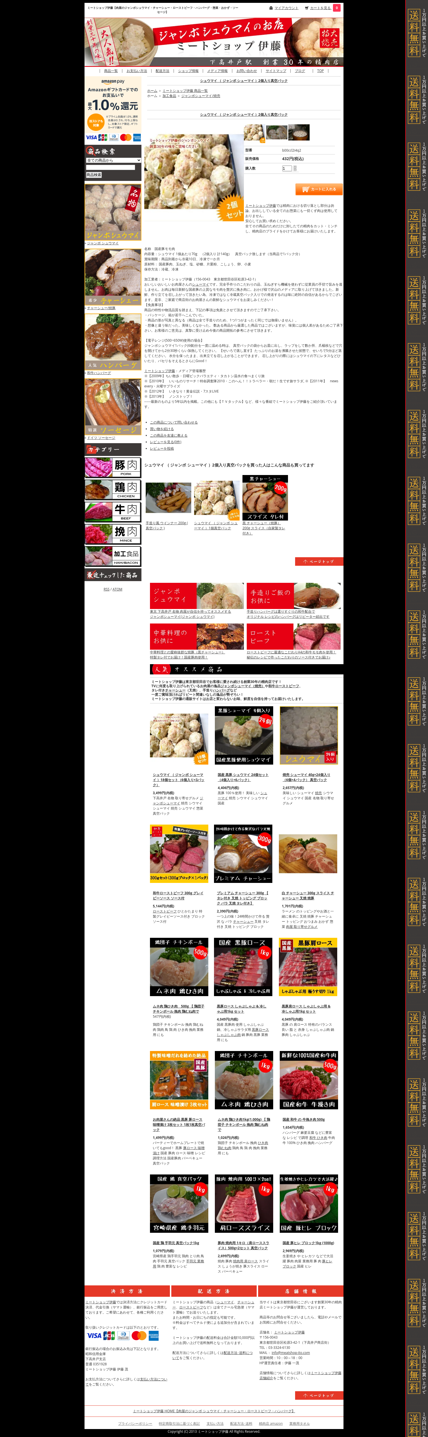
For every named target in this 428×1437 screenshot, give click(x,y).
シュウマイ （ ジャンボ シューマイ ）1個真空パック (216, 525)
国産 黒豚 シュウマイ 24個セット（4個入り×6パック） (243, 777)
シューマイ (200, 284)
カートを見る (321, 7)
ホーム (152, 90)
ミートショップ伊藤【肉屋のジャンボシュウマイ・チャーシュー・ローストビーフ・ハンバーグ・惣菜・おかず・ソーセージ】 (162, 10)
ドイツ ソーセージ (101, 437)
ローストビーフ (165, 911)
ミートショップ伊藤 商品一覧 (185, 90)
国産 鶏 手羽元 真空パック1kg (176, 1242)
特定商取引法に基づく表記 (179, 1423)
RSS (107, 589)
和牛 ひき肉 (318, 1137)
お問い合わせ (246, 70)
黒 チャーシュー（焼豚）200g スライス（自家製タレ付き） (263, 528)
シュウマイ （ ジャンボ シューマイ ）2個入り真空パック (243, 80)
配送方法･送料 (241, 1423)
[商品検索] (110, 167)
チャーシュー (175, 690)
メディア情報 (217, 70)
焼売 (318, 792)
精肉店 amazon (271, 1423)
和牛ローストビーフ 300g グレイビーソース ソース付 (178, 896)
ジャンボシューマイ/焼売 (200, 95)
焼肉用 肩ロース (245, 1261)
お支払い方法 (137, 70)
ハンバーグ (221, 690)
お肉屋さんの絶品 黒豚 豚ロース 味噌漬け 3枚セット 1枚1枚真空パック (179, 1124)
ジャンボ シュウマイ (103, 243)
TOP (320, 70)
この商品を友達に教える (169, 435)
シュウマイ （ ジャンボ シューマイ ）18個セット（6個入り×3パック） (178, 779)
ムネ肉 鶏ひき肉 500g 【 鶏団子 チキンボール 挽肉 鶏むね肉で (178, 1009)
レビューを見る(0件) (165, 441)
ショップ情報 (188, 70)
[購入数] (287, 168)
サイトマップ (276, 70)
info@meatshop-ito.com (291, 1352)
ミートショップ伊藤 (260, 205)
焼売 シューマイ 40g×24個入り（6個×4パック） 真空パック (306, 777)
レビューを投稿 (162, 448)
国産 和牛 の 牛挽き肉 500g (304, 1119)
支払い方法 (215, 1423)
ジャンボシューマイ (178, 801)
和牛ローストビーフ (283, 686)
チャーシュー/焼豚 (101, 307)
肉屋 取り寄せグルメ (302, 926)
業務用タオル (299, 1423)
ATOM (117, 589)
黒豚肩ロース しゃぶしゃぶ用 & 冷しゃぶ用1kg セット (306, 1009)
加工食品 (169, 95)
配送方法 (162, 70)
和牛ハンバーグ (99, 372)
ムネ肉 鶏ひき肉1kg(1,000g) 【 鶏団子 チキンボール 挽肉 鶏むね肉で (244, 1124)
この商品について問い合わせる (174, 422)
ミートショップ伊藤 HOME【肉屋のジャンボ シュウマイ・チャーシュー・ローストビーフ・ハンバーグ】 (214, 1411)
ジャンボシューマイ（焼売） (243, 686)
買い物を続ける (162, 428)
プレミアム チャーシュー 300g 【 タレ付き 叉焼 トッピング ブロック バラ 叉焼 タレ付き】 (242, 898)
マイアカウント (287, 7)
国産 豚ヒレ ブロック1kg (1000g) (308, 1242)
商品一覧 (111, 70)
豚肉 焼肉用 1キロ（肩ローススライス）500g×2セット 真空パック (243, 1245)
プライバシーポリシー (135, 1423)
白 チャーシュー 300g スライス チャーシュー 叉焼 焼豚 (308, 896)
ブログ (300, 70)
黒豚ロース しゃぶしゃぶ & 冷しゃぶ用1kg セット (241, 1009)
